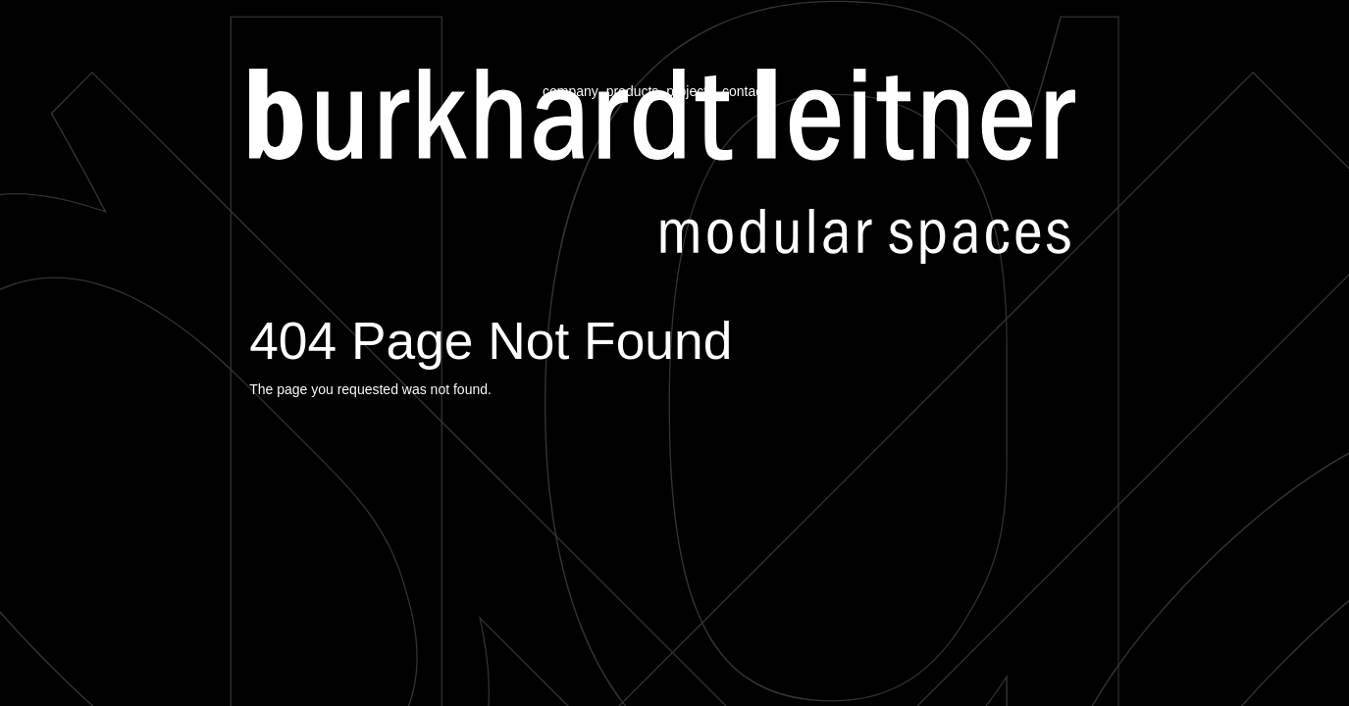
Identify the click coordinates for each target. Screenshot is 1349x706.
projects (690, 91)
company (570, 91)
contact (744, 91)
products (632, 91)
